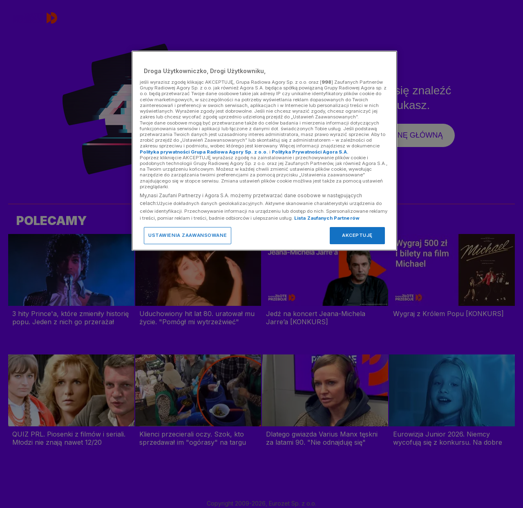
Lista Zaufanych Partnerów (327, 218)
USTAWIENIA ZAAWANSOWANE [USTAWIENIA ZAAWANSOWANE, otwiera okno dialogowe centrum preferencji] (187, 235)
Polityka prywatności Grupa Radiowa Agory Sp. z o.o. (204, 152)
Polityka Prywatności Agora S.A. (310, 152)
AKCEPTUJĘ (357, 235)
